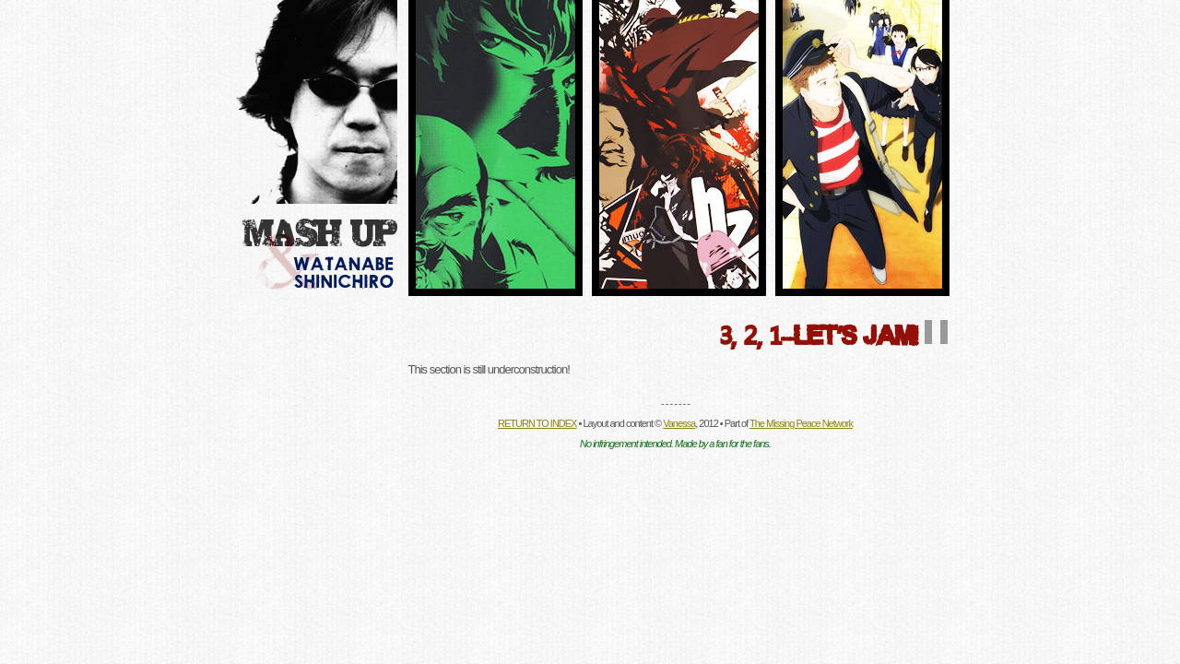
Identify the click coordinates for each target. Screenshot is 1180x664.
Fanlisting (679, 148)
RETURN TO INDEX (537, 423)
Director (495, 148)
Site (862, 148)
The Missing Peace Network (801, 423)
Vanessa (679, 423)
